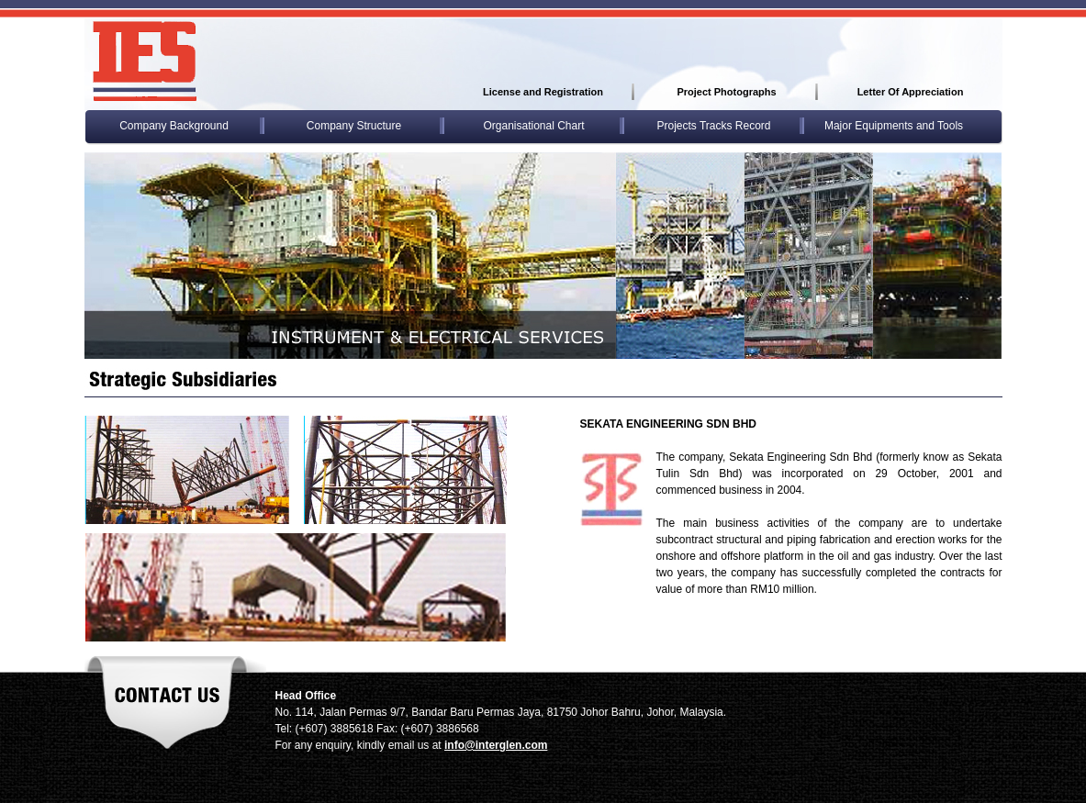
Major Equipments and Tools (893, 125)
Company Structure (354, 125)
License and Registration (543, 91)
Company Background (174, 125)
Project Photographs (726, 91)
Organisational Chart (533, 125)
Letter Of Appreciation (910, 91)
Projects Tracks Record (713, 125)
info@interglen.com (495, 745)
